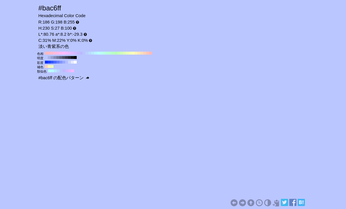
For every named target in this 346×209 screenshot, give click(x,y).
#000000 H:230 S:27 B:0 (75, 57)
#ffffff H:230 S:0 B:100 (75, 62)
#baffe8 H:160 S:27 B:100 (104, 53)
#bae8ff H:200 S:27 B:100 (92, 53)
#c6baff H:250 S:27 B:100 (78, 53)
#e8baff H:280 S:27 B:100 (69, 53)
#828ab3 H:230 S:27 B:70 (55, 57)
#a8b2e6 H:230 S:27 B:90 (49, 57)
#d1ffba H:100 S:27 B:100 (121, 53)
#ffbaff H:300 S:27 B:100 (63, 53)
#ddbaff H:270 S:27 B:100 (72, 53)
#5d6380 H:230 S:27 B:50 (60, 57)
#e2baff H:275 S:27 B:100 (69, 70)
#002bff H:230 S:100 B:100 (46, 62)
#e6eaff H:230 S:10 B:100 (72, 62)
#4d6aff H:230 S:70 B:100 (55, 62)
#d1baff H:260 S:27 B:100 (75, 53)
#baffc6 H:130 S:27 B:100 (112, 53)
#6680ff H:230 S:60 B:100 (57, 62)
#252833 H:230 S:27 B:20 (69, 57)
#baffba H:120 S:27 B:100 (115, 53)
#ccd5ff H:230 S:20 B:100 (69, 62)
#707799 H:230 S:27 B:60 (57, 57)
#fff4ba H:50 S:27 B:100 (136, 53)
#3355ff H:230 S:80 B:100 (52, 62)
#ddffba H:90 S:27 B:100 (124, 53)
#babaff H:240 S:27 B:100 (81, 53)
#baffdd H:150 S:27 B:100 (107, 53)
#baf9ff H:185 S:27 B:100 (52, 70)
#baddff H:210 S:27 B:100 (89, 53)
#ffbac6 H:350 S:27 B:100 (49, 53)
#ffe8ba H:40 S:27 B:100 (139, 53)
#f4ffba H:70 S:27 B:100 (130, 53)
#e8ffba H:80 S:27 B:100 (127, 53)
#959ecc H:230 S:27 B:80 (52, 57)
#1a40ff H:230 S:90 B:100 (49, 62)
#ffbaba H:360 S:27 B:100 (46, 53)
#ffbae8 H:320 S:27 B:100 (57, 53)
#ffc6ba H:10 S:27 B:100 (147, 53)
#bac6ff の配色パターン (64, 77)
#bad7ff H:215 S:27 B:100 (58, 70)
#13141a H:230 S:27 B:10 (72, 57)
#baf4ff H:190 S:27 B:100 (95, 53)
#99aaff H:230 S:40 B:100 (63, 62)
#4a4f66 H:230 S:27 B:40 (63, 57)
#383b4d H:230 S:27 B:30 (66, 57)
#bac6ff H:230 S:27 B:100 (84, 53)
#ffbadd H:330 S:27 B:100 (55, 53)
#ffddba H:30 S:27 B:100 (141, 53)
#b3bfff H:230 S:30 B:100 (66, 62)
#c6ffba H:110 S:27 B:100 (118, 53)
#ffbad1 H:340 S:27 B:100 (52, 53)
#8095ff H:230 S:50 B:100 (60, 62)
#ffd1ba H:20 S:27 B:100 (144, 53)
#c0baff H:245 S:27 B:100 (64, 70)
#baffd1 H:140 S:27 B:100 (110, 53)
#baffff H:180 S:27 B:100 (98, 53)
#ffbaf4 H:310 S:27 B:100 (60, 53)
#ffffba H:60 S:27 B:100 (133, 53)
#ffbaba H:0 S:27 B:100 (150, 53)
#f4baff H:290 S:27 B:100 (66, 53)
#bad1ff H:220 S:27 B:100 (86, 53)
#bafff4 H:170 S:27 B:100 (101, 53)
